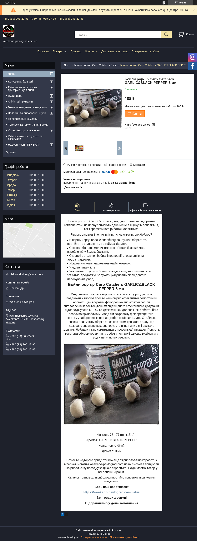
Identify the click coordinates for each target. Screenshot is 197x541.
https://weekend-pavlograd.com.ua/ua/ (111, 492)
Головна (43, 51)
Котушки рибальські (20, 81)
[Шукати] (166, 34)
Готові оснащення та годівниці (27, 107)
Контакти (91, 51)
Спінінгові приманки (20, 101)
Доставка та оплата (114, 51)
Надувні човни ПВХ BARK (24, 144)
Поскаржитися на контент (94, 537)
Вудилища (15, 95)
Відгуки (11, 152)
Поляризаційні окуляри (23, 118)
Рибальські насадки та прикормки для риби (22, 89)
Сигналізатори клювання (24, 130)
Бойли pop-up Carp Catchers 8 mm (95, 65)
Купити (137, 113)
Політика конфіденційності (124, 537)
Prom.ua (116, 530)
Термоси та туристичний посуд (28, 124)
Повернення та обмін (145, 51)
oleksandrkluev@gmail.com (26, 274)
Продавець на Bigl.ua (98, 534)
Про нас (76, 51)
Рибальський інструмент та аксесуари (25, 137)
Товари (57, 51)
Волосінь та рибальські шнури (27, 113)
